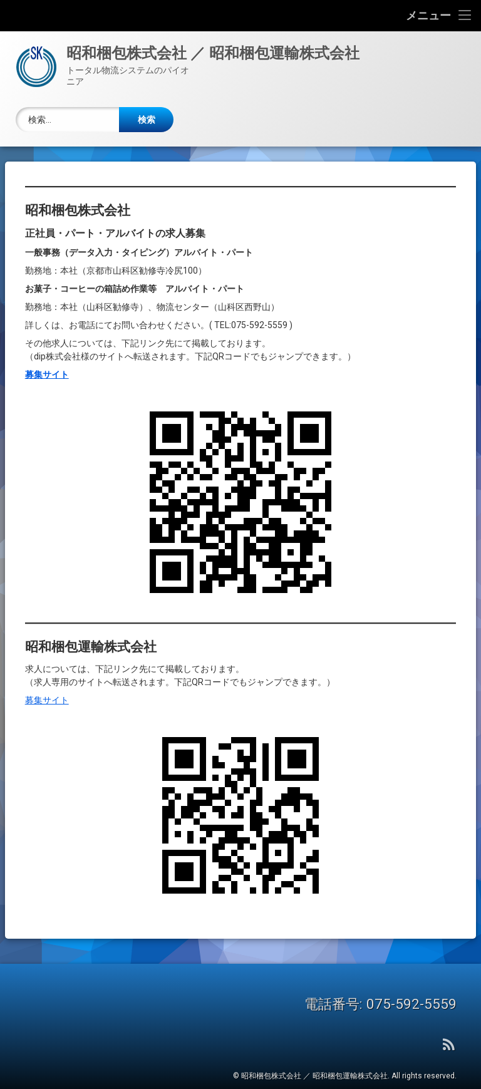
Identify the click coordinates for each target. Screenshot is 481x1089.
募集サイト (47, 683)
